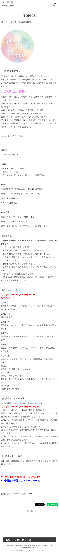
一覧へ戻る (30, 511)
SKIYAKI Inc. (44, 551)
